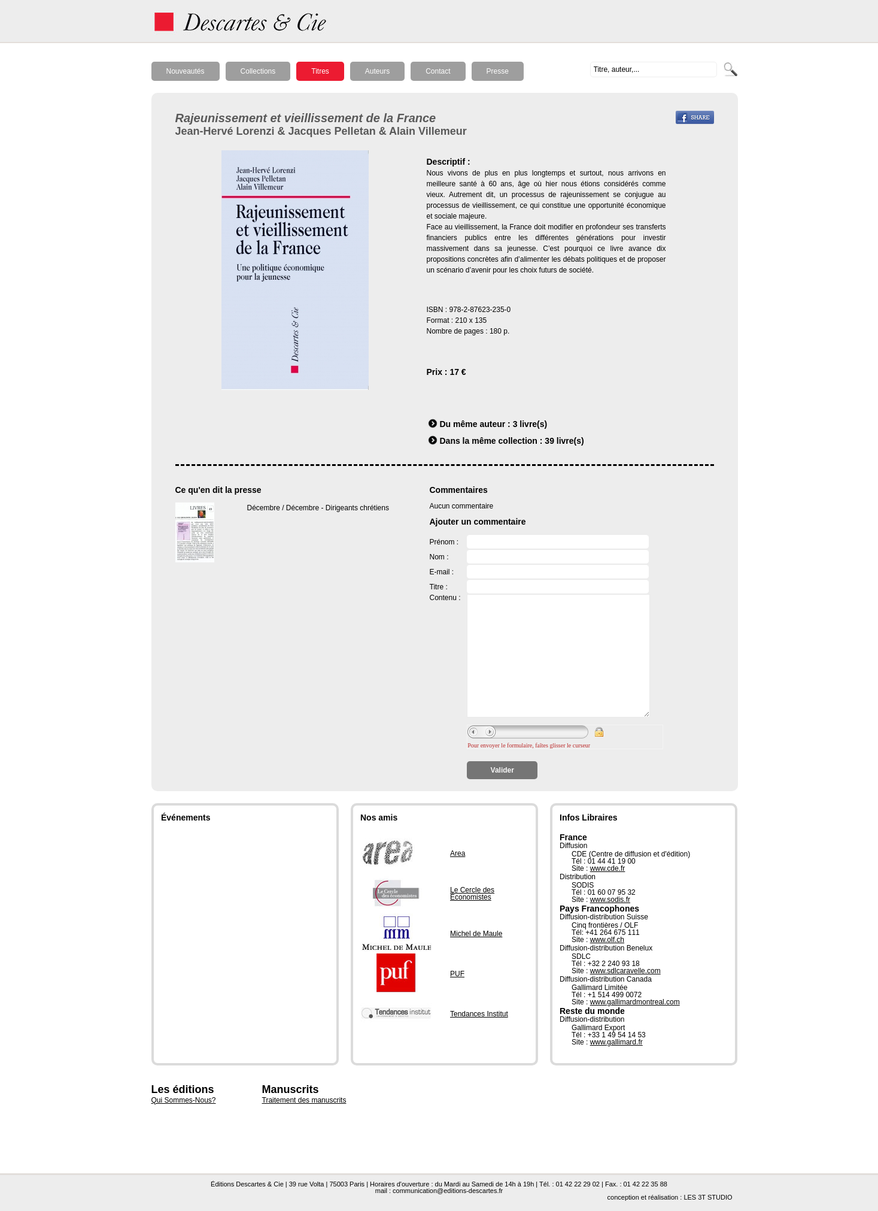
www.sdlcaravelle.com (625, 971)
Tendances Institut (479, 1014)
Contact (438, 71)
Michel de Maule (476, 934)
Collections (258, 71)
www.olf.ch (607, 940)
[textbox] (653, 69)
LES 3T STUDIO (707, 1197)
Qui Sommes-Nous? (183, 1100)
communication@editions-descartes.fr (448, 1190)
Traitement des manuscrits (304, 1100)
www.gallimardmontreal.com (635, 1002)
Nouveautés (185, 71)
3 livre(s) (530, 424)
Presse (498, 71)
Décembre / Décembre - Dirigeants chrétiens (318, 508)
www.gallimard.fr (616, 1042)
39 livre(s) (564, 441)
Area (457, 853)
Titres (320, 71)
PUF (457, 974)
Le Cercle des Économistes (472, 893)
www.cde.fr (607, 868)
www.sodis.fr (610, 899)
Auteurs (377, 71)
